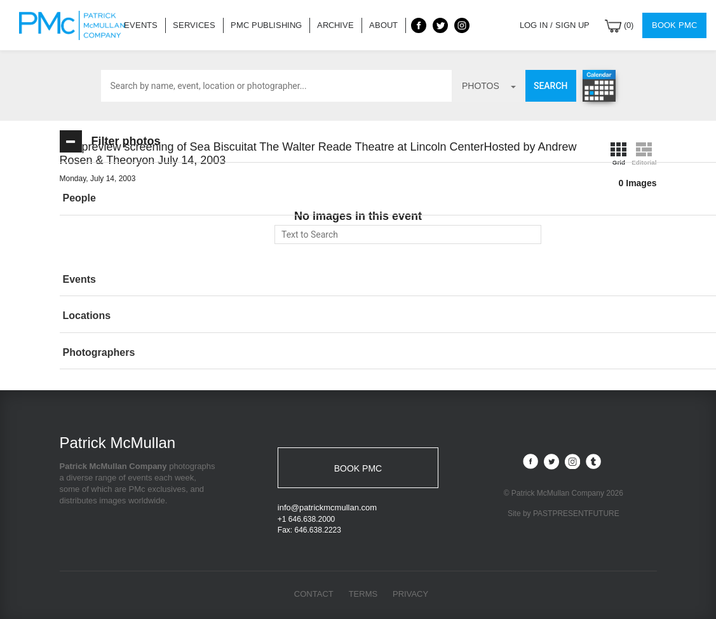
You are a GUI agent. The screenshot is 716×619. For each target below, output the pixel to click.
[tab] (152, 198)
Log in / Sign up (555, 25)
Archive (335, 25)
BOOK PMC (358, 468)
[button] (152, 198)
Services (194, 25)
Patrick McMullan (75, 25)
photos (489, 86)
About (383, 25)
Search (551, 86)
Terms (363, 594)
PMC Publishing (266, 25)
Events (141, 25)
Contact (314, 594)
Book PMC (674, 25)
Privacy (410, 594)
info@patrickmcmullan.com (327, 507)
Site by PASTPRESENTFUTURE (563, 514)
